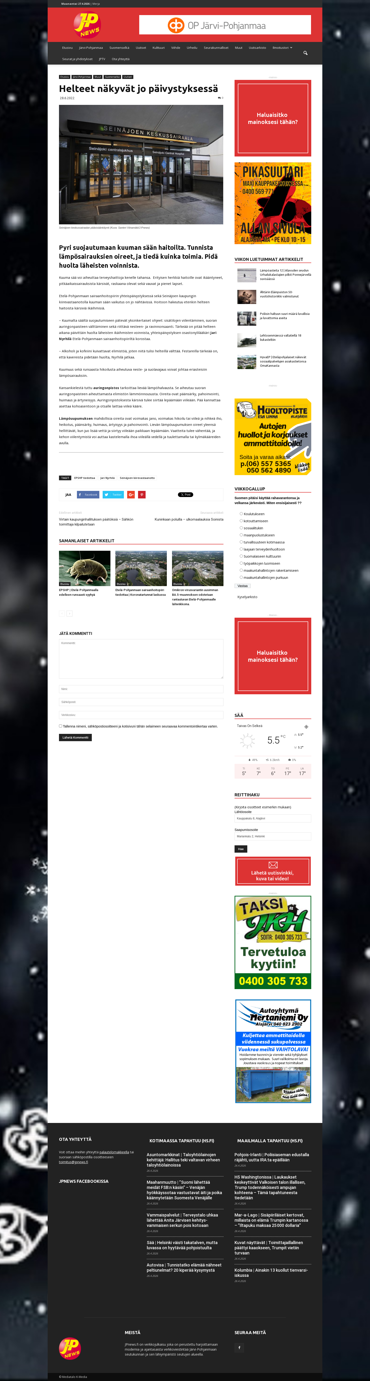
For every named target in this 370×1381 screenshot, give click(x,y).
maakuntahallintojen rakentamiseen (271, 570)
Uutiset (141, 47)
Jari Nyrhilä (107, 478)
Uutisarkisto (257, 47)
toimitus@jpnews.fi (73, 1162)
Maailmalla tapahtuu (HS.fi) (270, 1140)
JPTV (102, 59)
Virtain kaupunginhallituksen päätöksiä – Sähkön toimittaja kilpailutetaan (96, 521)
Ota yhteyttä (121, 59)
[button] (305, 53)
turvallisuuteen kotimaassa (264, 542)
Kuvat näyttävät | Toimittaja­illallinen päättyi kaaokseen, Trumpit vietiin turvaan (269, 1247)
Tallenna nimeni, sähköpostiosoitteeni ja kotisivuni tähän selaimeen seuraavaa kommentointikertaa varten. (140, 726)
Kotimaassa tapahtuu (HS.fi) (182, 1140)
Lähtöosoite (243, 812)
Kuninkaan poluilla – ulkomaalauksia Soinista (189, 519)
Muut (238, 47)
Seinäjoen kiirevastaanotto (137, 478)
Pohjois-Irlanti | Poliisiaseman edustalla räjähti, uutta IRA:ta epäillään (272, 1157)
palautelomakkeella (114, 1152)
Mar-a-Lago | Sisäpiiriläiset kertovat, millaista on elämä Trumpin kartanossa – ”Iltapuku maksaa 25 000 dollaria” (271, 1220)
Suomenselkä (119, 47)
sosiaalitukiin (253, 528)
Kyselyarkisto (247, 597)
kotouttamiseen (256, 521)
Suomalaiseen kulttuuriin (262, 556)
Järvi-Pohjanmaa (91, 47)
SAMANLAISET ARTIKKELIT (86, 540)
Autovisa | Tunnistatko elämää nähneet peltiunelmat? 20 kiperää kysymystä (184, 1267)
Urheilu (192, 47)
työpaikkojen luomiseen (262, 563)
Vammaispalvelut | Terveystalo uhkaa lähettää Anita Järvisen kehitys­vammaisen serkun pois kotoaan (182, 1220)
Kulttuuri (159, 47)
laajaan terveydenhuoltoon (264, 549)
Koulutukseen (254, 514)
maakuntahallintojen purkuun (266, 577)
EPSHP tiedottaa (84, 478)
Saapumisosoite (246, 830)
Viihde (175, 47)
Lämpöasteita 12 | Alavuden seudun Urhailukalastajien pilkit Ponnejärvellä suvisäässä (285, 274)
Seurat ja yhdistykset (77, 59)
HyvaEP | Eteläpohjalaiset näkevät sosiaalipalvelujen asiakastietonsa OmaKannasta (283, 361)
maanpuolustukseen (259, 535)
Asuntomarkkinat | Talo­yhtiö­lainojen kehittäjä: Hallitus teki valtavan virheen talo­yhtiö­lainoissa (183, 1159)
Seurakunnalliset (216, 47)
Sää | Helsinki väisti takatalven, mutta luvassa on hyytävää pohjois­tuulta (182, 1245)
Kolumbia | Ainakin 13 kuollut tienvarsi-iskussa (271, 1273)
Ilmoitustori (282, 47)
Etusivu (67, 47)
